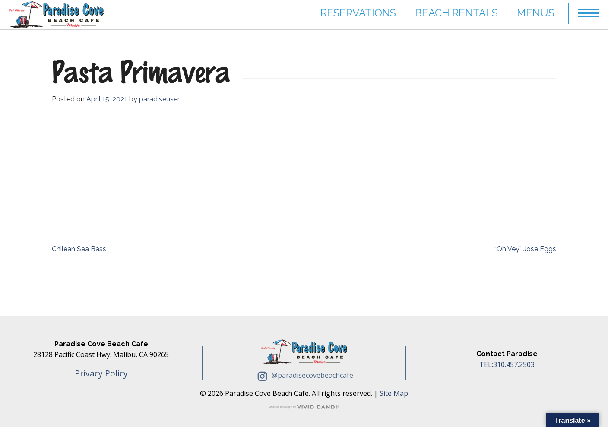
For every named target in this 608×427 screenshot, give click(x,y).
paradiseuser (159, 99)
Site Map (394, 393)
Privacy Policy (101, 373)
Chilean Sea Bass (79, 249)
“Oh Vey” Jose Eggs (525, 249)
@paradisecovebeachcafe (304, 375)
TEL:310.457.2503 (507, 364)
